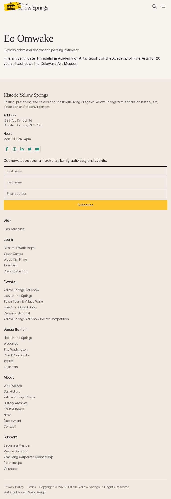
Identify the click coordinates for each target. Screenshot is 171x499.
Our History (12, 391)
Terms (31, 487)
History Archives (16, 403)
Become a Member (17, 445)
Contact (10, 426)
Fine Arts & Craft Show (20, 307)
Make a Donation (16, 451)
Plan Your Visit (14, 229)
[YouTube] (37, 149)
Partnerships (13, 463)
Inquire (8, 361)
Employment (12, 421)
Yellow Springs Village (19, 397)
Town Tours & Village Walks (24, 301)
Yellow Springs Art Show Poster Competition (36, 319)
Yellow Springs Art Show (21, 290)
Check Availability (16, 355)
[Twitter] (29, 149)
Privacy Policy (14, 487)
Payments (11, 367)
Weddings (11, 343)
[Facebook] (7, 149)
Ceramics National (17, 313)
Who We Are (13, 386)
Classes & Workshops (19, 248)
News (8, 415)
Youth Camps (13, 254)
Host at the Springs (18, 338)
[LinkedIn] (22, 149)
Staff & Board (14, 409)
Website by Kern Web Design (25, 492)
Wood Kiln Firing (15, 259)
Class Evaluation (15, 271)
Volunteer (11, 469)
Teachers (10, 265)
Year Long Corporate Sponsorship (28, 457)
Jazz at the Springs (18, 296)
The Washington (16, 349)
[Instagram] (14, 149)
